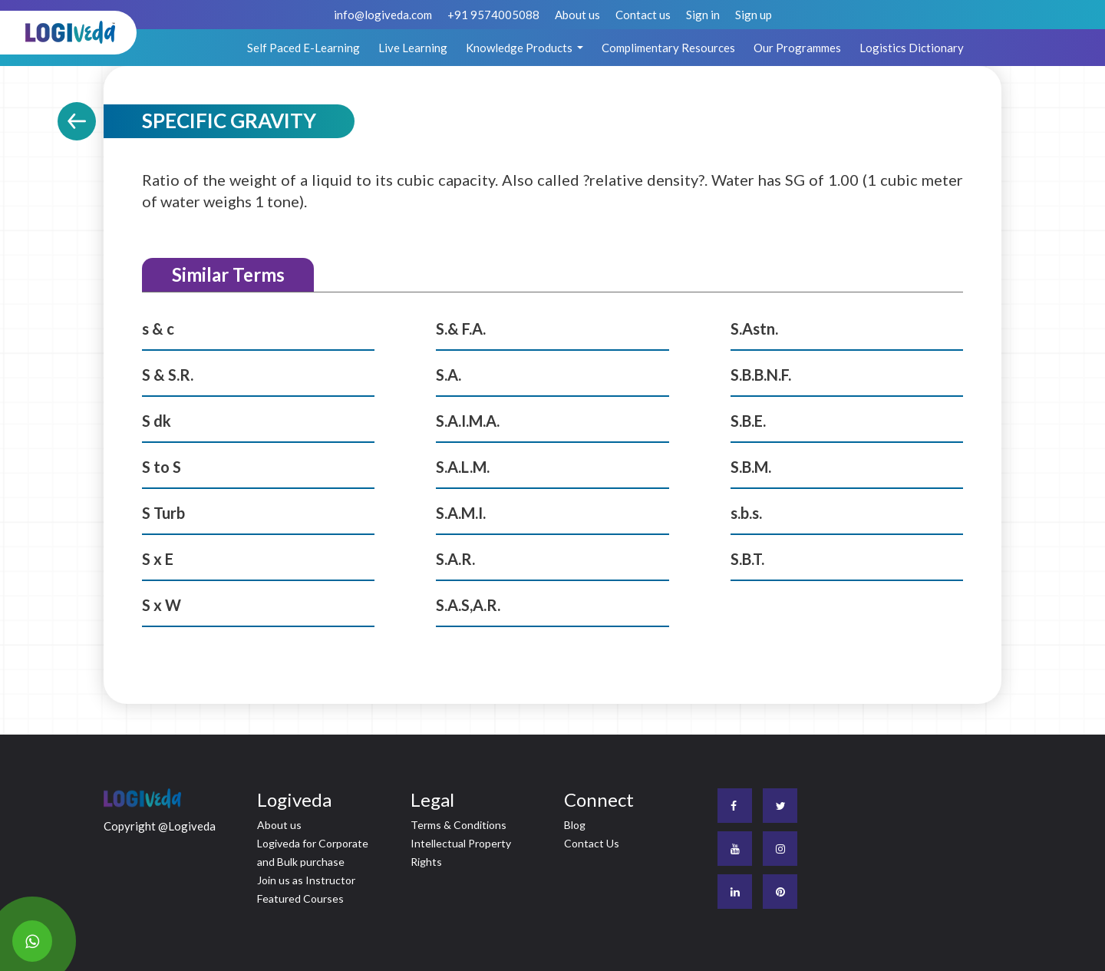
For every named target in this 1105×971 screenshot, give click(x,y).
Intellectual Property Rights (461, 852)
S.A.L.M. (463, 466)
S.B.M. (751, 466)
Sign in (703, 14)
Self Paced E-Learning (303, 47)
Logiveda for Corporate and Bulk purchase (312, 852)
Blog (574, 824)
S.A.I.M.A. (468, 420)
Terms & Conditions (458, 824)
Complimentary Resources (668, 47)
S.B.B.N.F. (761, 374)
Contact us (643, 14)
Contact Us (591, 843)
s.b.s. (746, 513)
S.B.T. (747, 559)
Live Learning (412, 47)
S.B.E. (748, 420)
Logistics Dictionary (911, 47)
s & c (158, 328)
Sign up (753, 14)
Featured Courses (300, 898)
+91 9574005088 (493, 14)
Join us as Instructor (306, 880)
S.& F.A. (461, 328)
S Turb (163, 513)
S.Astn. (754, 328)
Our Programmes (797, 47)
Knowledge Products (520, 47)
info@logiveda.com (383, 14)
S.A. (448, 374)
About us (577, 14)
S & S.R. (167, 374)
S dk (156, 420)
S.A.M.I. (461, 513)
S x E (157, 559)
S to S (161, 466)
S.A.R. (455, 559)
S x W (161, 605)
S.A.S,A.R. (468, 605)
